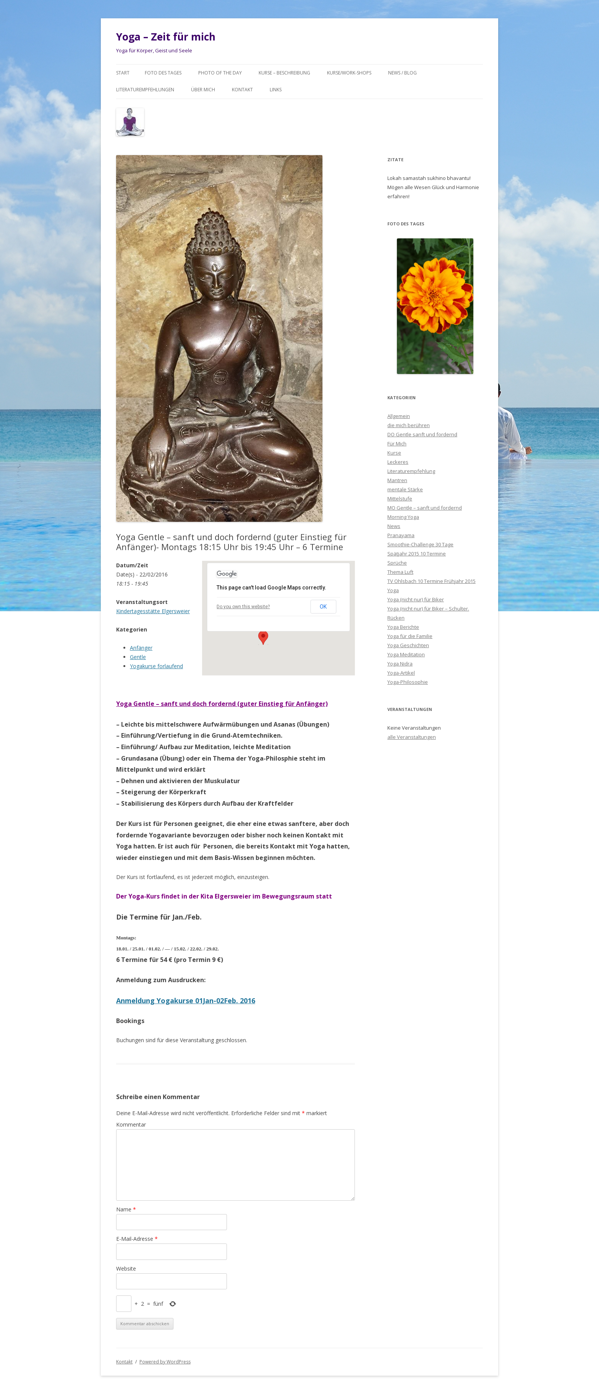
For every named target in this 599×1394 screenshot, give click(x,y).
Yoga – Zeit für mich (165, 37)
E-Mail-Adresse (137, 1238)
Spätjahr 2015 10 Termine (416, 553)
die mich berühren (408, 425)
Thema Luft (400, 571)
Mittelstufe (399, 498)
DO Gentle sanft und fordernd (422, 434)
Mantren (397, 480)
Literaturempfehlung (411, 471)
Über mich (203, 89)
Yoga (393, 590)
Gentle (138, 657)
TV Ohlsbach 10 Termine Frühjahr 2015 (431, 581)
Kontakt (242, 89)
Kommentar (131, 1124)
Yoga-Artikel (401, 672)
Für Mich (396, 443)
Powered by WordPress (165, 1361)
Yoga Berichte (403, 626)
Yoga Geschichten (408, 645)
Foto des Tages (163, 73)
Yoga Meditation (406, 654)
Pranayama (400, 535)
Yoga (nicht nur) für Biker (415, 599)
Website (126, 1268)
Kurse (394, 452)
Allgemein (398, 416)
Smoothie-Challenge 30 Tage (420, 544)
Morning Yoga (403, 516)
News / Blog (402, 73)
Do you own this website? (243, 606)
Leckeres (397, 461)
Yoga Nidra (400, 663)
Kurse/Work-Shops (349, 73)
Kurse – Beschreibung (284, 73)
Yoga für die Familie (409, 636)
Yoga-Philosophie (407, 681)
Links (276, 89)
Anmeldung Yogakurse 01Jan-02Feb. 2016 (185, 1000)
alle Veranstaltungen (411, 736)
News (393, 526)
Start (123, 73)
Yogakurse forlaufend (156, 666)
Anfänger (141, 647)
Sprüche (397, 562)
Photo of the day (220, 73)
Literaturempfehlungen (145, 89)
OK (323, 607)
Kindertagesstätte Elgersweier (153, 611)
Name (126, 1209)
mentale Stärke (405, 489)
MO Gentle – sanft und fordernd (424, 507)
